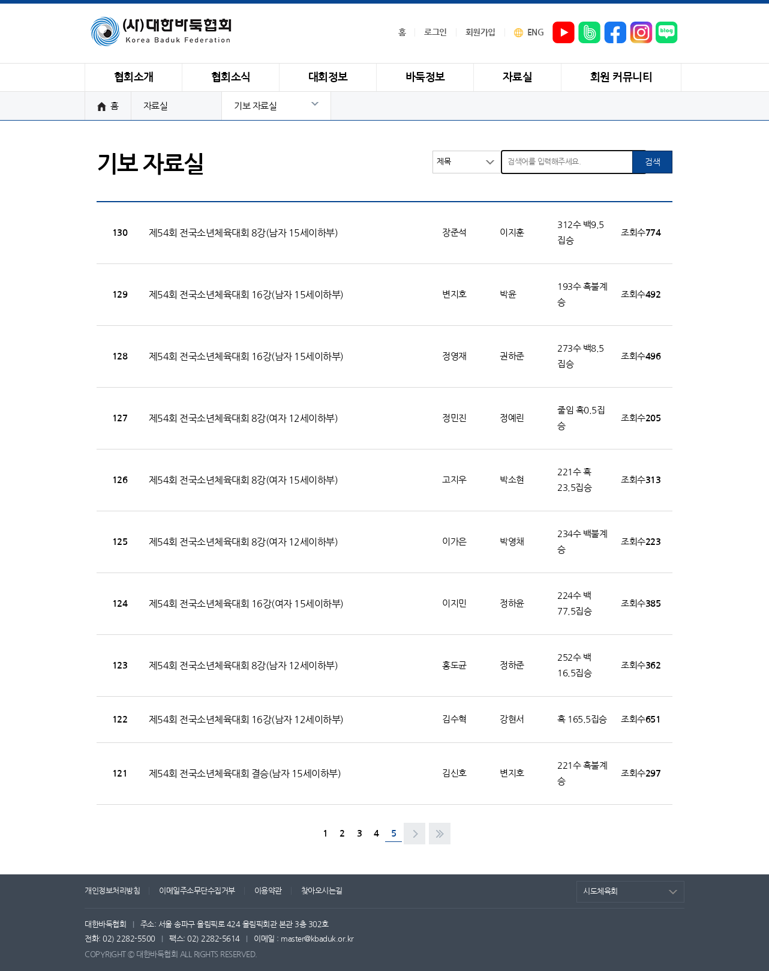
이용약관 (268, 891)
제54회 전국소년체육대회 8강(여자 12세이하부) (243, 418)
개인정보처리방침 (112, 891)
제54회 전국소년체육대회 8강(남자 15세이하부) (243, 233)
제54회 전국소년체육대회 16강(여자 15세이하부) (246, 604)
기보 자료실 (255, 105)
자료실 (155, 105)
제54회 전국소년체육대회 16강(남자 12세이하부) (246, 719)
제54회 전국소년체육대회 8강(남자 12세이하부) (243, 665)
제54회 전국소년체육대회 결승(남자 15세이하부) (245, 773)
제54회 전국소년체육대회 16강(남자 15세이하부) (246, 294)
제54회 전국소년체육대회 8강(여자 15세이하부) (243, 480)
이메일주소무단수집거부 (197, 891)
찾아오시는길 (322, 891)
